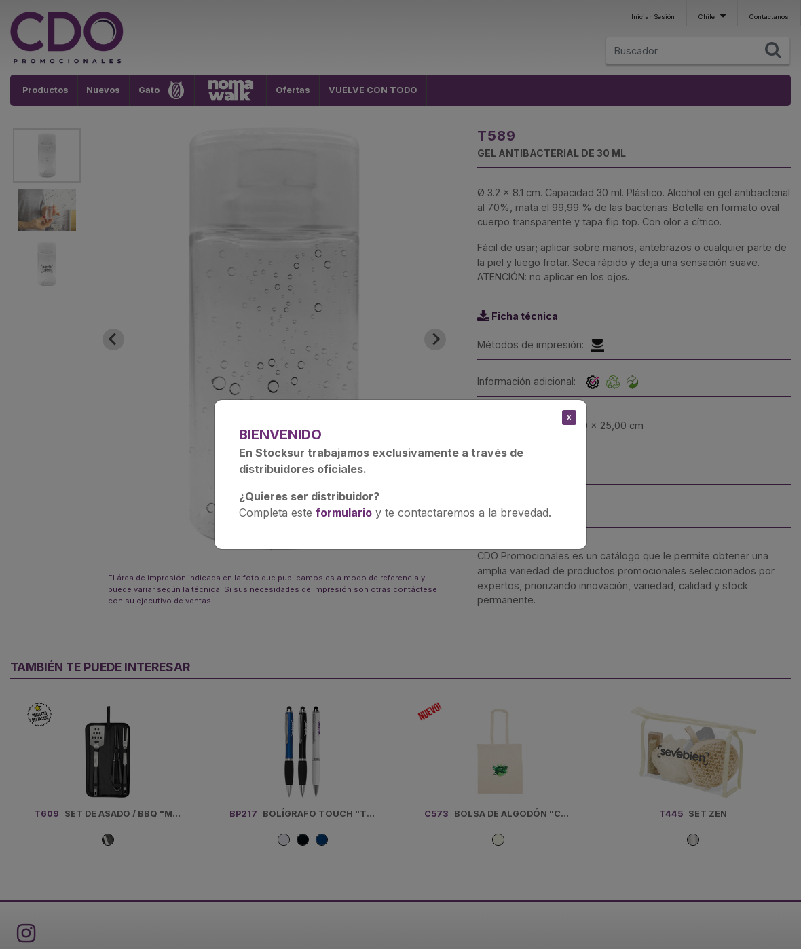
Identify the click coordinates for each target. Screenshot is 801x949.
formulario (344, 512)
